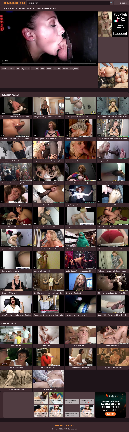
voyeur (65, 68)
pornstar (57, 68)
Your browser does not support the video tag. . (49, 38)
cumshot (35, 68)
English (123, 3)
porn (42, 68)
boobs (49, 68)
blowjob (11, 68)
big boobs (25, 68)
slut (18, 68)
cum (4, 68)
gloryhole (74, 68)
